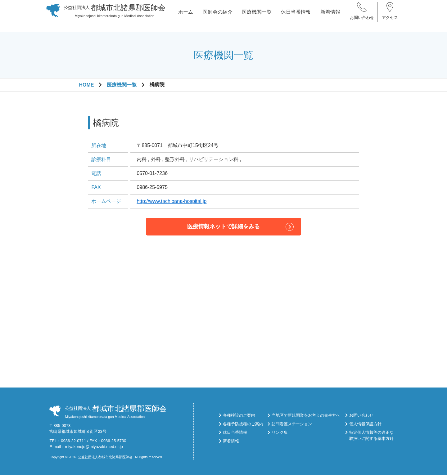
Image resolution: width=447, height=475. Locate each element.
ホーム (185, 16)
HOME (86, 84)
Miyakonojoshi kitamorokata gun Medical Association (114, 14)
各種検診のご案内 (239, 415)
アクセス (390, 21)
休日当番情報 (296, 16)
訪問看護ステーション (292, 424)
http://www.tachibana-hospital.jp (171, 201)
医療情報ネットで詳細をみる (223, 226)
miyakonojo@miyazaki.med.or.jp (94, 446)
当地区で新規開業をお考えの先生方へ (306, 415)
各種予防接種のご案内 (243, 424)
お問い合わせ (362, 21)
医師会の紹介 (218, 16)
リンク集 (280, 432)
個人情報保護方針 (365, 424)
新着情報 (330, 16)
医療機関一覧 (257, 16)
